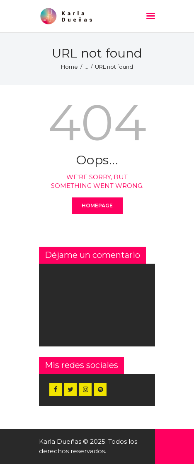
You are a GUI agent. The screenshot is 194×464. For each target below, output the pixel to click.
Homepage (97, 205)
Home (69, 66)
